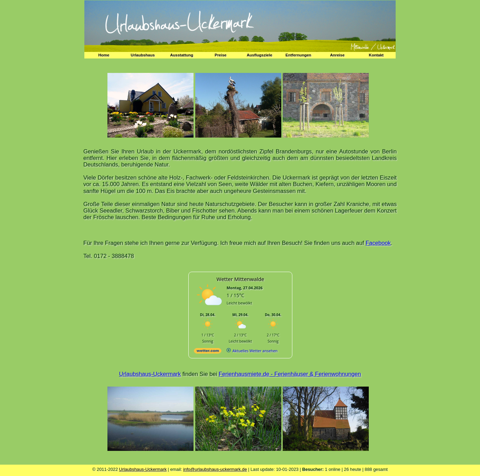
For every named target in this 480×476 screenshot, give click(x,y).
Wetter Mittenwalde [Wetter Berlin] (240, 278)
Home (103, 55)
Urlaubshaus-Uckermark (150, 374)
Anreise (337, 55)
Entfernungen (298, 55)
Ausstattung (181, 55)
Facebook (378, 243)
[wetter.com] (207, 352)
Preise (221, 55)
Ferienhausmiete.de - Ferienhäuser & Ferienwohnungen (290, 374)
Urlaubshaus (143, 55)
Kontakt (376, 55)
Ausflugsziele (259, 55)
